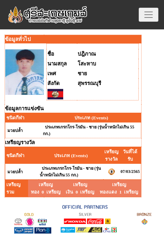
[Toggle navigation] (148, 15)
